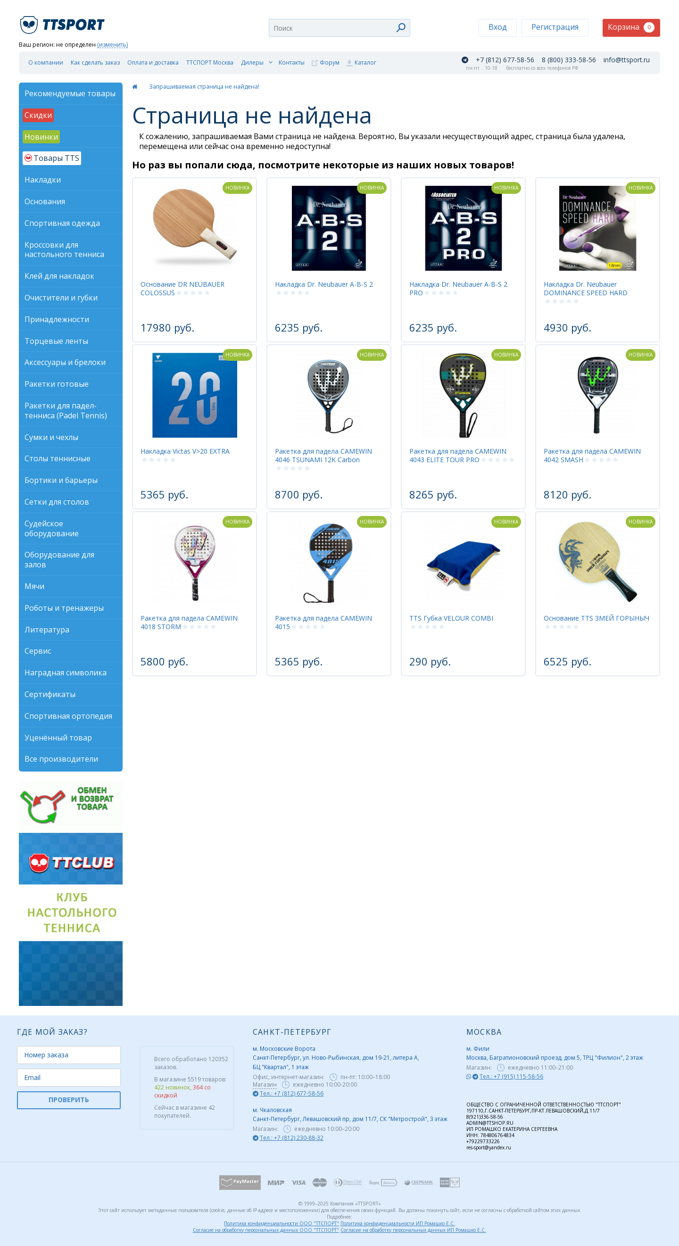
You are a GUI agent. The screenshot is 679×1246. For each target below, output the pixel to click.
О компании (45, 62)
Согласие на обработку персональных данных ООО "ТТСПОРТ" (266, 1230)
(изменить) (112, 45)
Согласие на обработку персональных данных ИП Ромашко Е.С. (413, 1230)
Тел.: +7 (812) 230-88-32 (291, 1138)
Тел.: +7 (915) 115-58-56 (511, 1076)
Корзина (631, 27)
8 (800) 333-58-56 (569, 60)
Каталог (365, 62)
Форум (330, 62)
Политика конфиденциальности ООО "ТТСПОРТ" (281, 1223)
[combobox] (339, 28)
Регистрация (555, 27)
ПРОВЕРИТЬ (69, 1099)
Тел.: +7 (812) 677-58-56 (291, 1093)
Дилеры (252, 62)
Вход (498, 27)
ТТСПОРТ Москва (209, 62)
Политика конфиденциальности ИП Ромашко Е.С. (397, 1223)
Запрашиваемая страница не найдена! (204, 87)
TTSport (63, 21)
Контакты (292, 62)
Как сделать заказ (95, 62)
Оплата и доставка (153, 62)
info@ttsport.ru (627, 60)
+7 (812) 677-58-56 (505, 60)
